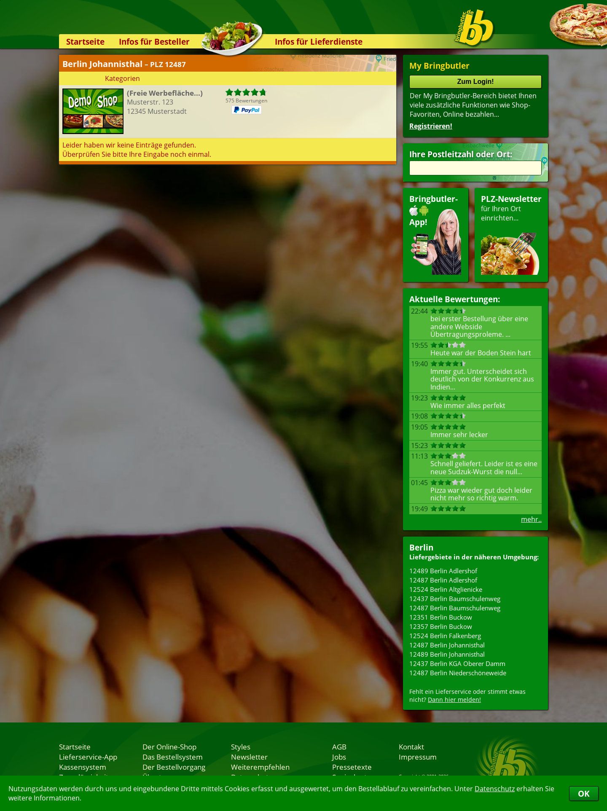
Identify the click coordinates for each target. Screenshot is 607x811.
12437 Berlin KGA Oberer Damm (457, 663)
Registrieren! (430, 126)
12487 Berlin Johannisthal (447, 645)
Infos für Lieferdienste (319, 41)
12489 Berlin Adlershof (443, 571)
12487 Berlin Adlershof (443, 580)
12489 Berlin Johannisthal (447, 654)
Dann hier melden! (454, 700)
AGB (339, 746)
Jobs (339, 757)
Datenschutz (495, 788)
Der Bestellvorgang (173, 767)
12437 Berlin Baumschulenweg (454, 598)
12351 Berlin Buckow (440, 617)
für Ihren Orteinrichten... (511, 234)
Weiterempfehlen (260, 767)
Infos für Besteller (154, 41)
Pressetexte (352, 767)
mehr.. (531, 519)
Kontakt (411, 746)
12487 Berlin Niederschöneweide (457, 673)
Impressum (418, 757)
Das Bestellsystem (172, 757)
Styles (240, 746)
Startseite (85, 41)
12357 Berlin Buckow (440, 626)
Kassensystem (82, 767)
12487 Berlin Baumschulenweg (454, 608)
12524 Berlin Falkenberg (445, 635)
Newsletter (249, 757)
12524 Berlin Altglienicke (445, 589)
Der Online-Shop (169, 746)
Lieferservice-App (88, 757)
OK (584, 793)
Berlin (421, 547)
